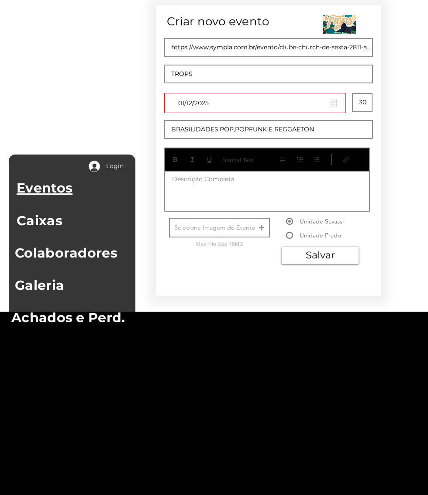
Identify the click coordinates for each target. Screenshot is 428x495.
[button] (219, 227)
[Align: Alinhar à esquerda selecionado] (282, 159)
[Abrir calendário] (333, 103)
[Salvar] (320, 255)
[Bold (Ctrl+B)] (175, 159)
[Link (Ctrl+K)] (346, 159)
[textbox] (267, 188)
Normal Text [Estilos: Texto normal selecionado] (237, 160)
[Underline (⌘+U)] (209, 159)
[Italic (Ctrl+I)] (192, 159)
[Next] (341, 293)
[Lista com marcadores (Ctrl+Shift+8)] (317, 159)
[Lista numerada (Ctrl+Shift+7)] (299, 159)
